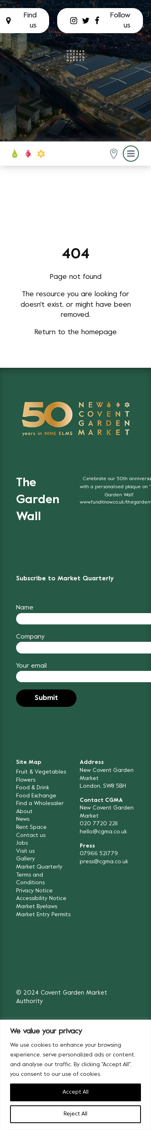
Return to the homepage (75, 332)
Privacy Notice (34, 891)
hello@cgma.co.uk (103, 832)
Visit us (25, 851)
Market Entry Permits (43, 914)
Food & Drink (32, 788)
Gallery (25, 859)
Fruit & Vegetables (41, 772)
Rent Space (31, 827)
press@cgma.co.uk (104, 861)
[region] (75, 1075)
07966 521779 (99, 853)
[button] (114, 154)
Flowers (25, 780)
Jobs (22, 843)
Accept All (75, 1092)
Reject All (75, 1114)
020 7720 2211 (99, 823)
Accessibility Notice (41, 898)
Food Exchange (36, 796)
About (24, 811)
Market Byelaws (36, 906)
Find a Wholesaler (40, 803)
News (22, 819)
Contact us (31, 835)
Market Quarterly (39, 867)
